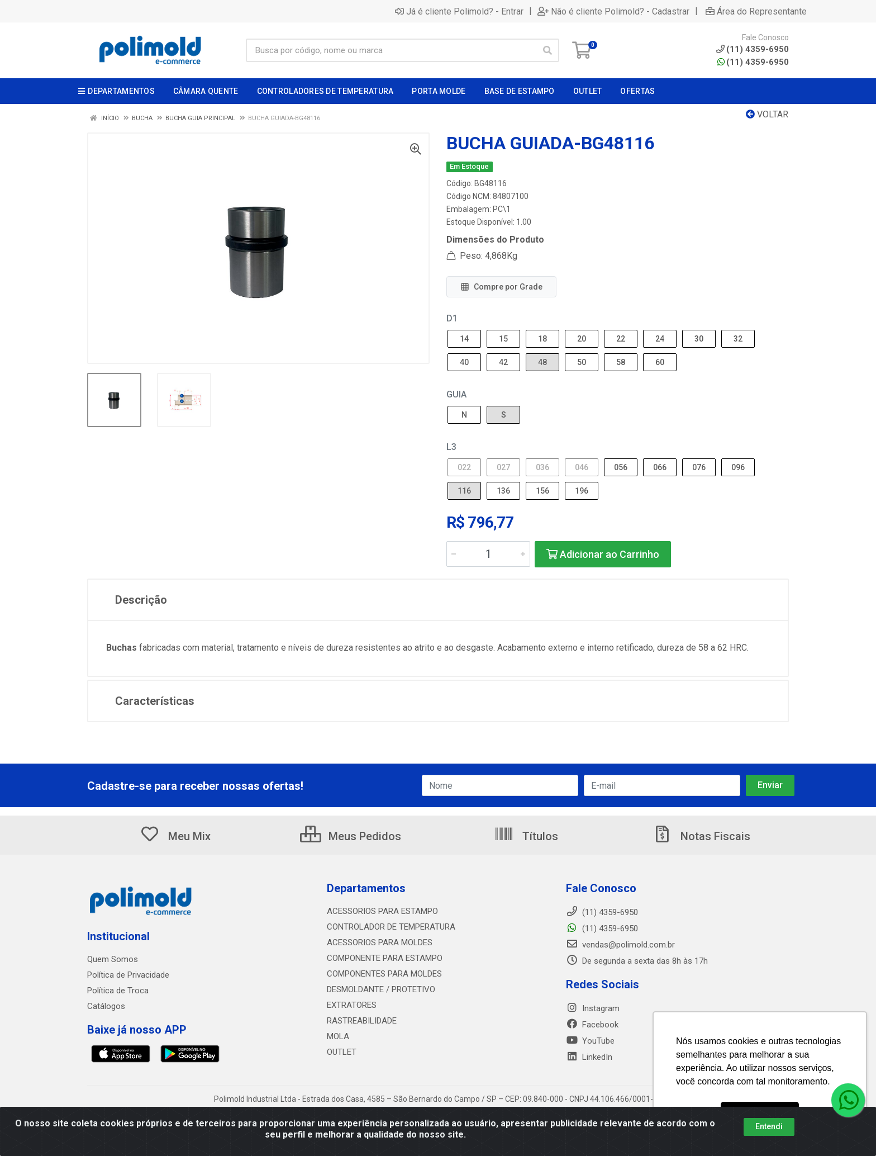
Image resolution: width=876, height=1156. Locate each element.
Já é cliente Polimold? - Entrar (459, 11)
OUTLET (341, 1052)
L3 (451, 447)
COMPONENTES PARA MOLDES (384, 974)
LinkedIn (589, 1057)
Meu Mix (175, 836)
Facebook (592, 1025)
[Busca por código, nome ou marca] (391, 50)
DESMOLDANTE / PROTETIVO (381, 989)
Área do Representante (756, 11)
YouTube (590, 1041)
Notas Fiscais (701, 836)
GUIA (456, 394)
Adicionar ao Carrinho (602, 554)
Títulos (526, 836)
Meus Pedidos (350, 836)
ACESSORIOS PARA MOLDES (379, 942)
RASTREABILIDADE (362, 1021)
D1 (452, 318)
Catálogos (106, 1006)
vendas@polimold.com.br (620, 945)
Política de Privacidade (128, 975)
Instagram (593, 1008)
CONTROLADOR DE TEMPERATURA (391, 927)
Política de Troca (118, 991)
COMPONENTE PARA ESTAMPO (384, 958)
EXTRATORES (352, 1005)
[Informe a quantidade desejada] (488, 554)
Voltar (767, 114)
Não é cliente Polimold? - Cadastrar (613, 11)
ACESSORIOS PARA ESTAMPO (382, 911)
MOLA (338, 1036)
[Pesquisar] (547, 50)
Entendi (769, 1126)
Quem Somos (112, 959)
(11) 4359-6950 (753, 62)
